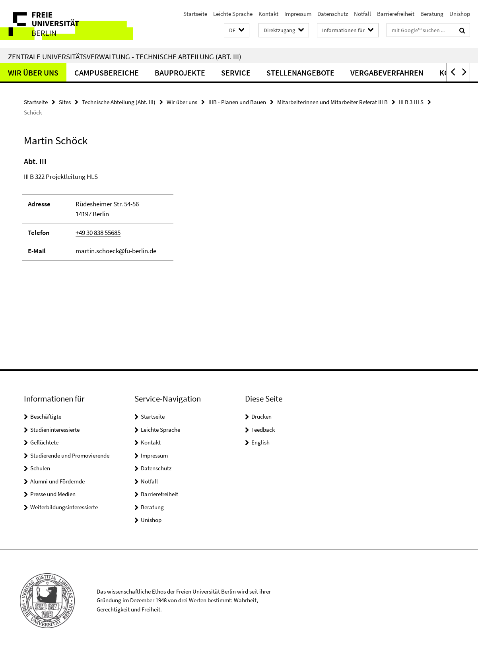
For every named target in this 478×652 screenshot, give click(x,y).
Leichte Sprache (233, 13)
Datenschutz (332, 13)
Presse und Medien (53, 494)
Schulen (40, 468)
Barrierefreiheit (395, 13)
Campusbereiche (106, 73)
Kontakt (268, 13)
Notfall (362, 13)
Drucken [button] (261, 416)
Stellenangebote (300, 73)
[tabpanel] (147, 212)
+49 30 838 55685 (98, 232)
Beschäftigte (45, 416)
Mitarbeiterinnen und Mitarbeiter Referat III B (332, 102)
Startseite (195, 13)
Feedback (263, 429)
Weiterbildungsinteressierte (64, 507)
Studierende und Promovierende (69, 455)
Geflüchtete (44, 442)
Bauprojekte (180, 73)
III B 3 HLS (411, 102)
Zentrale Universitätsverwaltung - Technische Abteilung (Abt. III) (124, 56)
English (260, 442)
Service (236, 73)
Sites (65, 102)
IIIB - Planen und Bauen (237, 102)
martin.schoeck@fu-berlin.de (116, 250)
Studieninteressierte (55, 429)
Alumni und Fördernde (57, 481)
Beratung (431, 13)
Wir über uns (33, 73)
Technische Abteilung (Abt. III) (118, 102)
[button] (236, 30)
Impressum (297, 13)
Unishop (459, 13)
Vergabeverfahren (387, 73)
